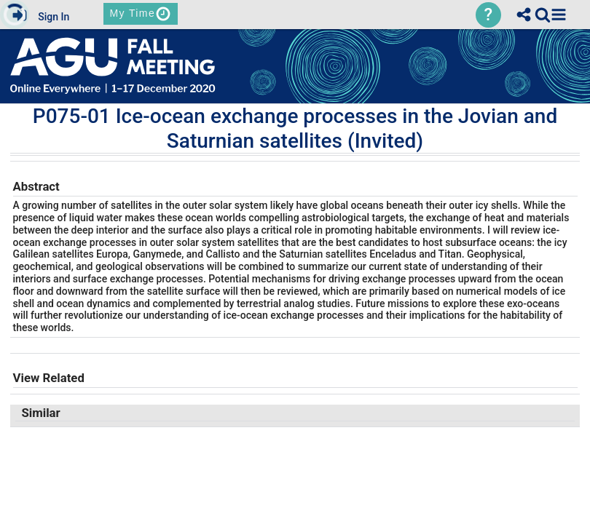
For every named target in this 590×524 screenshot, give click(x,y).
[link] (543, 15)
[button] (559, 15)
